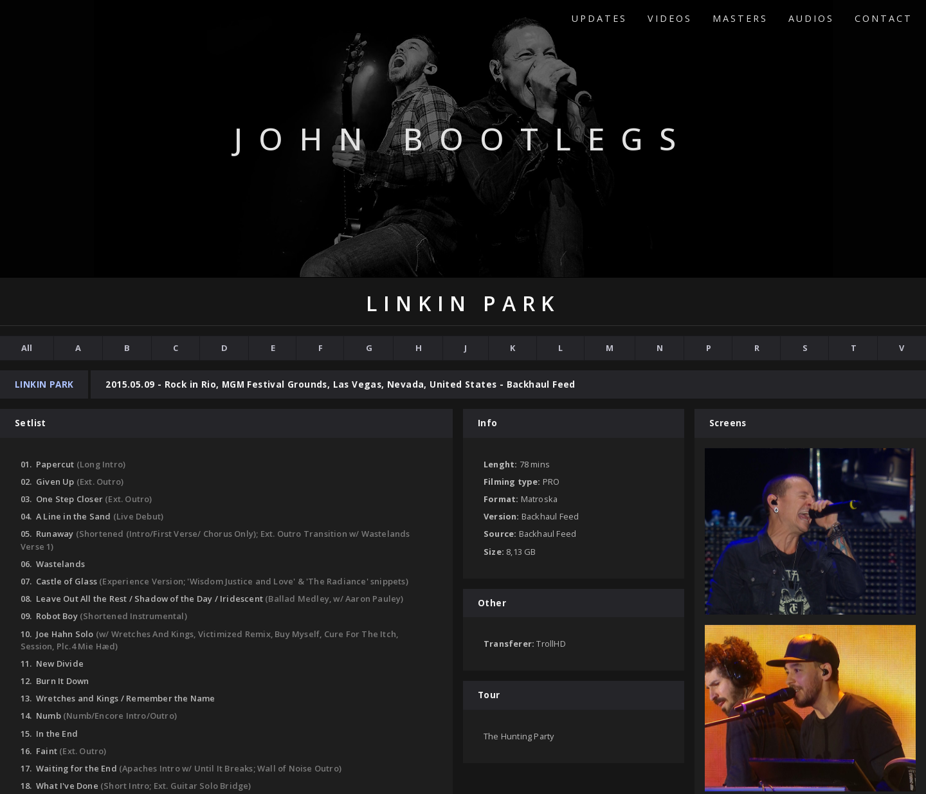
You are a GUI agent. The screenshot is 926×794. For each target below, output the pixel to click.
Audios (811, 18)
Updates (599, 18)
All (26, 348)
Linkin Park (44, 384)
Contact (883, 18)
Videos (670, 18)
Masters (740, 18)
